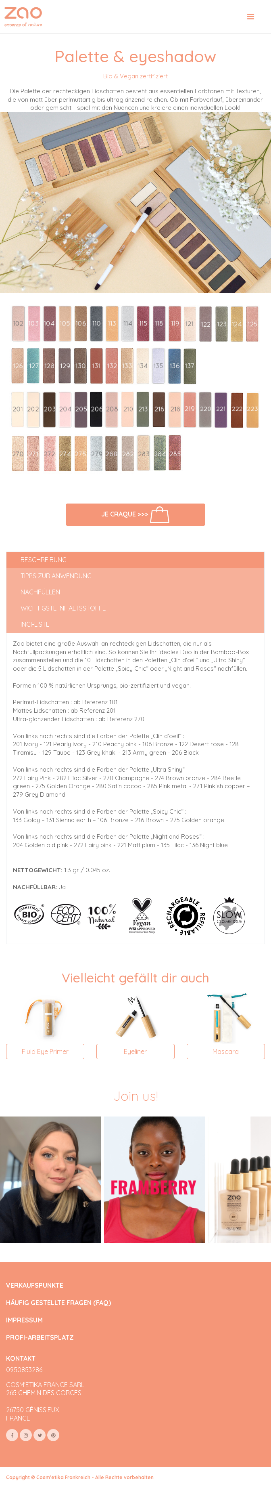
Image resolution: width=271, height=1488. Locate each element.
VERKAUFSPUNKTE (34, 1285)
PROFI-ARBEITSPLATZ (40, 1337)
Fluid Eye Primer (45, 1051)
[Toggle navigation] (250, 16)
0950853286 (24, 1370)
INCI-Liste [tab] (35, 624)
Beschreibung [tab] (44, 560)
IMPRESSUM (24, 1320)
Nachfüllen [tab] (40, 592)
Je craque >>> (135, 514)
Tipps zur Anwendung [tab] (56, 576)
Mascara (226, 1051)
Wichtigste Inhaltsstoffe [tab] (63, 608)
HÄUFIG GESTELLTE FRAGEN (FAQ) (58, 1303)
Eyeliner (135, 1051)
